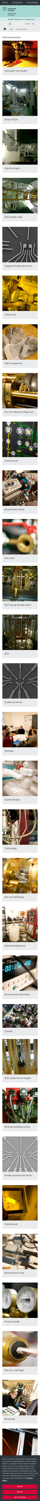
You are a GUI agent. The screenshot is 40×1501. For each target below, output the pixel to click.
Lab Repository (17, 2)
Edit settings (20, 1497)
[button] (10, 23)
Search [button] (30, 24)
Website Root (5, 29)
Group (11, 29)
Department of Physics (12, 14)
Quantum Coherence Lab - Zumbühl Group (21, 19)
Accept (20, 1486)
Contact (5, 2)
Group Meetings (32, 2)
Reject (20, 1492)
